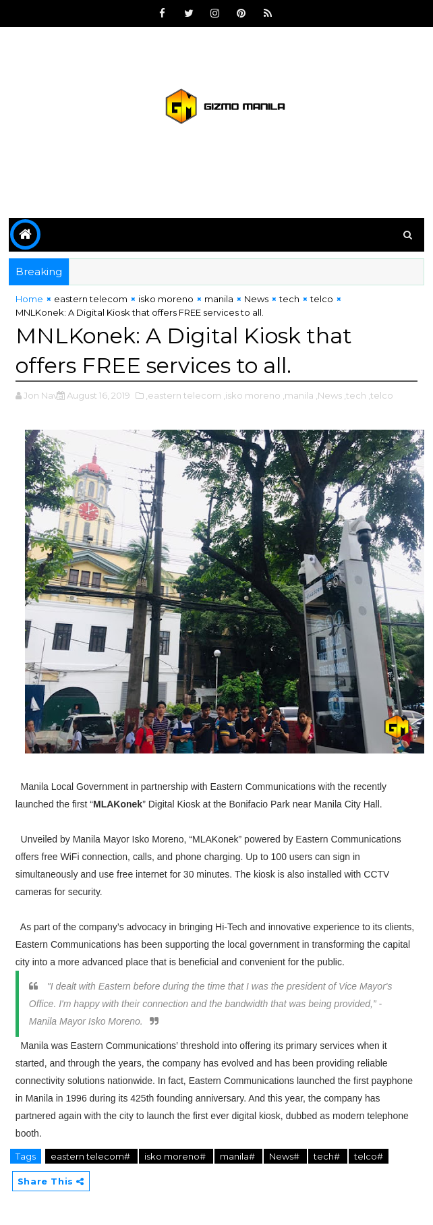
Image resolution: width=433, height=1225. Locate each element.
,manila (298, 395)
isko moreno (166, 298)
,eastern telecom (183, 395)
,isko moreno (252, 395)
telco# (368, 1156)
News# (285, 1156)
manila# (238, 1156)
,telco (380, 395)
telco (321, 298)
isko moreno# (176, 1156)
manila (218, 298)
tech (289, 298)
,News (329, 395)
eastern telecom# (91, 1156)
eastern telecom (90, 298)
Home (29, 298)
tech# (328, 1156)
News (256, 298)
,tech (355, 395)
